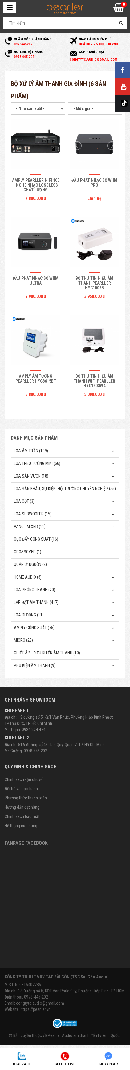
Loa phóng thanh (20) (34, 589)
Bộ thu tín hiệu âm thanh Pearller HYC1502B (94, 283)
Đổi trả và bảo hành (21, 788)
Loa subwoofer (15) (32, 513)
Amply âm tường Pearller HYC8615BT (35, 378)
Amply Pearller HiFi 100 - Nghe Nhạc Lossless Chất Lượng (35, 185)
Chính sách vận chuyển (25, 779)
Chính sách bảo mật (22, 816)
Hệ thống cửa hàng (21, 825)
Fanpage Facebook (26, 843)
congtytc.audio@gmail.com (40, 1003)
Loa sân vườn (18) (31, 476)
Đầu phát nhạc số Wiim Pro (94, 182)
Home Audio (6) (28, 577)
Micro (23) (23, 640)
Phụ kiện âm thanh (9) (34, 665)
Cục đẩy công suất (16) (36, 539)
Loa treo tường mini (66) (37, 463)
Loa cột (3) (24, 501)
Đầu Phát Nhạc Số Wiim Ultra (36, 280)
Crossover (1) (27, 551)
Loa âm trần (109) (31, 450)
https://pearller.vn (36, 1009)
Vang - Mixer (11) (30, 526)
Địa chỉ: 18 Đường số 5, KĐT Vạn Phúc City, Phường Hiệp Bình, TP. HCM (64, 990)
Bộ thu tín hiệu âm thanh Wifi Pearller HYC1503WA (94, 381)
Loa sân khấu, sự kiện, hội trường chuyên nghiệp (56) (65, 488)
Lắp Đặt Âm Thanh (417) (36, 602)
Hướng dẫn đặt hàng (22, 807)
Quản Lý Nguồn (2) (30, 564)
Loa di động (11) (29, 614)
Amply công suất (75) (34, 627)
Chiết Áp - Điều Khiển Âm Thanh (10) (47, 652)
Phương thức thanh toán (26, 797)
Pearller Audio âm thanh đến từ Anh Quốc (84, 1035)
